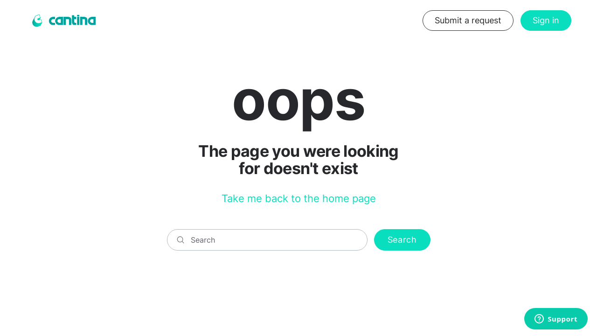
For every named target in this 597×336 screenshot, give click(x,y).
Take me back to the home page (299, 198)
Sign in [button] (546, 20)
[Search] (267, 240)
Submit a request (468, 20)
